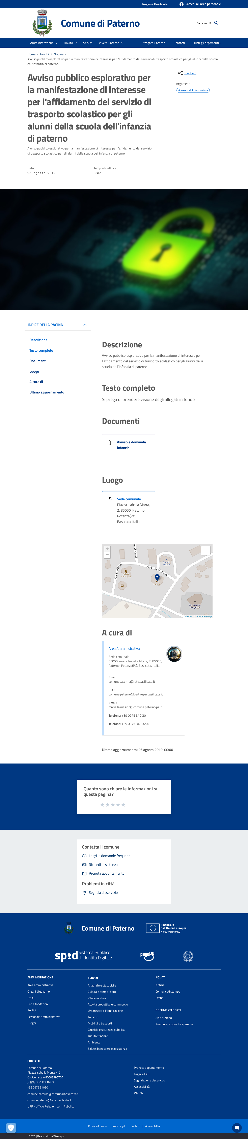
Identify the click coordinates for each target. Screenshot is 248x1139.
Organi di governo (38, 991)
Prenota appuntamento (149, 1067)
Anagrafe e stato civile (102, 985)
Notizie (58, 54)
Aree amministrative (40, 985)
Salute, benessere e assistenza (107, 1048)
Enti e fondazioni (37, 1004)
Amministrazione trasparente (174, 1024)
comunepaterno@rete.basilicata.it (49, 1100)
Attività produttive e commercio (108, 1004)
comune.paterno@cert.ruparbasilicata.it (52, 1094)
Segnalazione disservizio (149, 1080)
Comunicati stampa (168, 991)
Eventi (159, 997)
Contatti (33, 1061)
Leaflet (188, 616)
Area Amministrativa (124, 648)
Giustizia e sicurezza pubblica (106, 1029)
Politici (31, 1010)
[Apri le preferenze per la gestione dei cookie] (11, 1128)
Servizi (93, 977)
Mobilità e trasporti (100, 1023)
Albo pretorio (164, 1017)
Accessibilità (142, 1086)
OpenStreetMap (204, 616)
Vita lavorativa (97, 998)
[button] (200, 4)
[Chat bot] (237, 1128)
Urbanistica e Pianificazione (105, 1010)
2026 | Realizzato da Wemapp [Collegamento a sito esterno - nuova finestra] (46, 1136)
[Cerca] (216, 23)
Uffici (30, 997)
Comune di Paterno (100, 23)
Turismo (93, 1017)
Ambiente (94, 1042)
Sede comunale (129, 499)
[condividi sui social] (186, 73)
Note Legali (119, 1126)
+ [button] (107, 549)
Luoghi (31, 1023)
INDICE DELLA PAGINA (45, 324)
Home (31, 54)
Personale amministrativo (43, 1016)
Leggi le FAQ (141, 1074)
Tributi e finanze (98, 1036)
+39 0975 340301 (38, 1087)
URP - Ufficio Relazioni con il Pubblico (51, 1106)
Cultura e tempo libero (102, 991)
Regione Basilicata (155, 4)
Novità (44, 54)
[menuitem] (153, 42)
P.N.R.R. (139, 1093)
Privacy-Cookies (97, 1126)
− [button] (107, 555)
